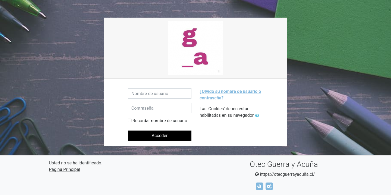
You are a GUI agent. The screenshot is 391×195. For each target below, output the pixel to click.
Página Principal (64, 169)
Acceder (160, 135)
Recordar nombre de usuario (160, 120)
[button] (258, 115)
